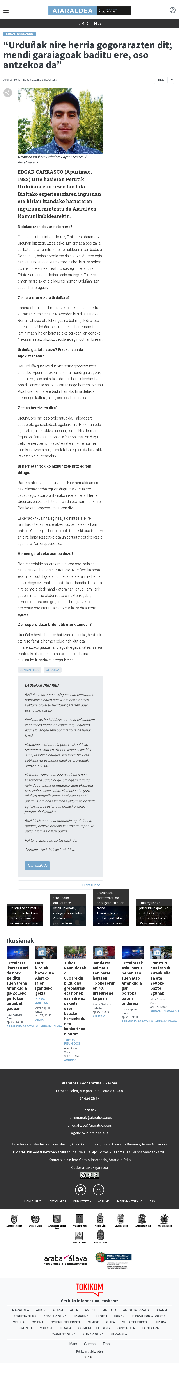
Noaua (65, 1328)
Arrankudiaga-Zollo (22, 1026)
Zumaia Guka (93, 1334)
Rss (152, 1201)
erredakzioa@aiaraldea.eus (89, 1125)
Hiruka (160, 1322)
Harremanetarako (129, 1201)
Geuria (19, 1322)
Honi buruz (32, 1201)
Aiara (39, 1019)
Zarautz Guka (64, 1334)
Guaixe (93, 1322)
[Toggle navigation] (6, 10)
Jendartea (29, 670)
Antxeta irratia (136, 1310)
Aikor (41, 1310)
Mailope (46, 1328)
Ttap (106, 1344)
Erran (119, 1316)
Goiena (37, 1322)
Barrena (81, 1316)
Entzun (161, 79)
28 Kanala (119, 1334)
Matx (73, 1344)
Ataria (162, 1310)
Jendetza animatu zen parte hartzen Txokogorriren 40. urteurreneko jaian (104, 980)
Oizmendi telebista (94, 1328)
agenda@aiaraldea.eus (89, 1133)
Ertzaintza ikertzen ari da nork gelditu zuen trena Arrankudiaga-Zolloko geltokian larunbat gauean (17, 985)
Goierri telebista (66, 1322)
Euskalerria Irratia (149, 1316)
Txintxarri (151, 1328)
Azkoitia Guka (55, 1316)
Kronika (26, 1328)
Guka (110, 1322)
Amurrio (70, 1060)
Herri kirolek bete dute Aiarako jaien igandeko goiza (44, 978)
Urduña (89, 23)
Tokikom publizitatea (89, 1351)
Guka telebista (135, 1322)
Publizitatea (82, 1201)
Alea (74, 1310)
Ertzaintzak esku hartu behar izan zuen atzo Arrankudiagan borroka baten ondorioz (132, 983)
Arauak (103, 1201)
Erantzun (91, 885)
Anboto (109, 1310)
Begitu (101, 1316)
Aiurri (58, 1310)
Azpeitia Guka (24, 1316)
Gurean (90, 1344)
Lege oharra (57, 1201)
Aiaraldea (20, 1310)
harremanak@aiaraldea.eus (89, 1117)
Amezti (90, 1310)
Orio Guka (126, 1328)
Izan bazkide (37, 865)
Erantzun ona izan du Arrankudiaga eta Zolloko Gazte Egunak (161, 978)
